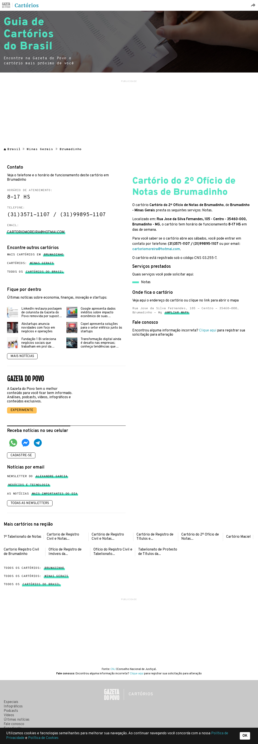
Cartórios (27, 5)
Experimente (22, 410)
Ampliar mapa (177, 313)
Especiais (11, 702)
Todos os (35, 272)
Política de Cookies (43, 738)
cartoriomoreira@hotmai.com (156, 249)
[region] (129, 111)
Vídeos (9, 715)
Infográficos (13, 706)
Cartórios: (30, 263)
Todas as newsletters (30, 503)
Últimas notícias (16, 720)
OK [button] (244, 736)
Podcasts (11, 711)
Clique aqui (207, 330)
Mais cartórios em (35, 255)
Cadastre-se (21, 455)
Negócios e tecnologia (29, 486)
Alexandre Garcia (51, 477)
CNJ (113, 669)
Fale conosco (14, 724)
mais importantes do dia (54, 495)
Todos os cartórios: (34, 568)
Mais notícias (22, 356)
